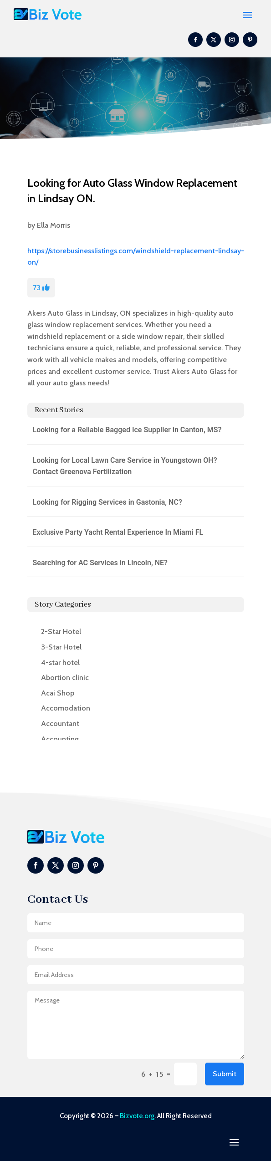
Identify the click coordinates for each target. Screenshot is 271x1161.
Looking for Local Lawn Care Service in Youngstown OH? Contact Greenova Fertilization (125, 466)
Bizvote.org (137, 1116)
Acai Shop (57, 693)
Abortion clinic (65, 677)
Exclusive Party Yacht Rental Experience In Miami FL (118, 532)
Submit (224, 1073)
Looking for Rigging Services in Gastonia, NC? (107, 502)
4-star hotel (60, 662)
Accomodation (65, 708)
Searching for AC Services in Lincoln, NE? (100, 562)
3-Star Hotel (61, 647)
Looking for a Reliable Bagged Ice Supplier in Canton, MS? (127, 429)
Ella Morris (53, 225)
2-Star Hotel (61, 631)
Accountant (60, 723)
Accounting (60, 739)
